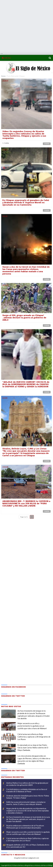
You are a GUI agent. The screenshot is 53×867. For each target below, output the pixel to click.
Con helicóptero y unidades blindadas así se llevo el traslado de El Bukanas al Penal (26, 790)
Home (3, 76)
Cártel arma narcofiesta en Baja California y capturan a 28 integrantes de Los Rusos (34, 736)
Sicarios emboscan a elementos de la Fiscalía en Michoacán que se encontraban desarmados (25, 826)
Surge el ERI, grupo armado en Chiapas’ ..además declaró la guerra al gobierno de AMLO (24, 317)
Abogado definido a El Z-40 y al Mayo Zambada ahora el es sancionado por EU (27, 846)
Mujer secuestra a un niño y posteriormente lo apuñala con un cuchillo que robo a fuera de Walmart (32, 725)
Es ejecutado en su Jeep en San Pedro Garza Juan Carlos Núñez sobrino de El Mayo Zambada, (33, 747)
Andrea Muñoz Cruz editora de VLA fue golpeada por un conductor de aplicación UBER (27, 784)
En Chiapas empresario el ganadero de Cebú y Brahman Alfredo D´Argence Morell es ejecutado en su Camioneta (25, 202)
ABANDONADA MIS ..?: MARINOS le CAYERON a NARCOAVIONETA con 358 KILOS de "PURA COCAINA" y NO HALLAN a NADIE (26, 503)
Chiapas (46, 143)
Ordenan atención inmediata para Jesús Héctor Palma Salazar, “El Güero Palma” (27, 797)
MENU (6, 58)
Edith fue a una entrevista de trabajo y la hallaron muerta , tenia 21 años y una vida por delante (26, 803)
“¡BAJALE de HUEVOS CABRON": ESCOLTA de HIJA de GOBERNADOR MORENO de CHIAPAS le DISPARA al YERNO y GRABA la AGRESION (25, 384)
